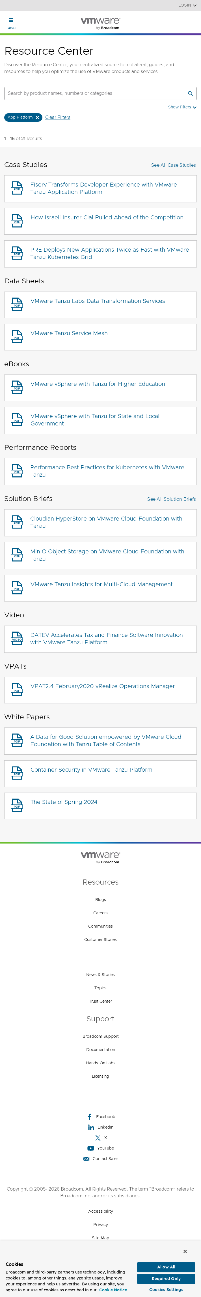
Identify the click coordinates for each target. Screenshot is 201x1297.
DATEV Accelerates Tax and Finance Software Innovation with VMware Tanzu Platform (106, 638)
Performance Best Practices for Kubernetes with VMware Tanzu (107, 471)
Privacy (100, 1225)
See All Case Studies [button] (173, 165)
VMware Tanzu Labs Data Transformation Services (98, 301)
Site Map (100, 1238)
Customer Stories (100, 940)
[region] (100, 1268)
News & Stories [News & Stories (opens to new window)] (100, 975)
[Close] (185, 1250)
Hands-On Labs (100, 1063)
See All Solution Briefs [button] (171, 499)
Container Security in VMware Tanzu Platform (91, 770)
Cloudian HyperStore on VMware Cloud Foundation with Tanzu (106, 522)
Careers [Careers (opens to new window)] (100, 913)
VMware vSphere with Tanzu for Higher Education (98, 384)
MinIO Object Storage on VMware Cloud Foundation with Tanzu (107, 555)
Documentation (100, 1050)
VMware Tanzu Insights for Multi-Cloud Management (102, 584)
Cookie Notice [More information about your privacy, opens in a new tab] (113, 1289)
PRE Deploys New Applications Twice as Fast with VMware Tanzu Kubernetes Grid (109, 253)
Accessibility (100, 1211)
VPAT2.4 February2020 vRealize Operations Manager (103, 686)
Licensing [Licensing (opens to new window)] (100, 1076)
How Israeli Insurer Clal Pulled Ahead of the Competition (107, 218)
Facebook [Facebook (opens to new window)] (100, 1116)
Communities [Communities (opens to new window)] (100, 926)
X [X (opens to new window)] (100, 1137)
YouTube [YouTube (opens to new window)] (100, 1148)
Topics (100, 988)
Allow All (166, 1266)
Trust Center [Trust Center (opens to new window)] (100, 1001)
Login (187, 5)
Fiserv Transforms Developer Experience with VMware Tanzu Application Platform (103, 188)
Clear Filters (57, 117)
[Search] (190, 93)
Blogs (100, 900)
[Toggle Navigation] (11, 20)
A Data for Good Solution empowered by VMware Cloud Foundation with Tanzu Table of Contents (105, 740)
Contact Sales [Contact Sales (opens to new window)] (100, 1158)
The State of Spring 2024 (64, 802)
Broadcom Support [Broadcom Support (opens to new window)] (101, 1037)
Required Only (166, 1278)
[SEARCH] (88, 93)
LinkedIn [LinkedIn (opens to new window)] (100, 1127)
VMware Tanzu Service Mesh (69, 333)
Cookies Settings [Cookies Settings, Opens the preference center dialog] (166, 1289)
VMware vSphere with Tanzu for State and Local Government (95, 420)
